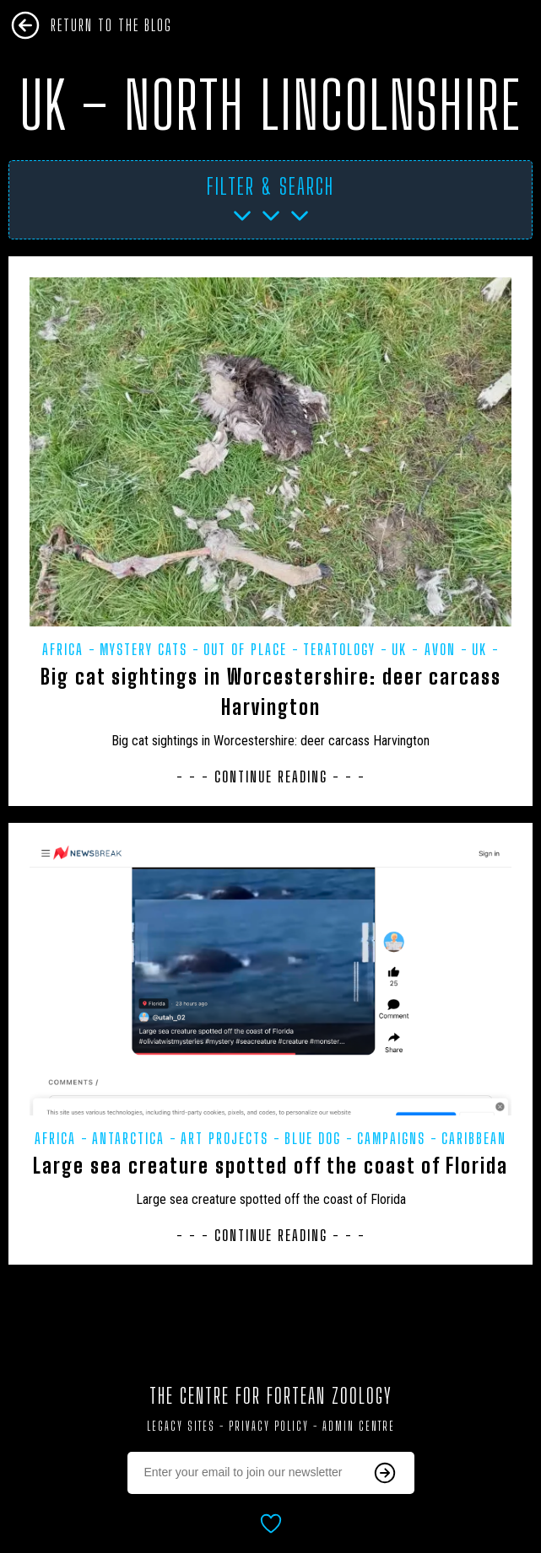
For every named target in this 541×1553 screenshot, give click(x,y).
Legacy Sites (181, 1426)
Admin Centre (358, 1426)
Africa (63, 649)
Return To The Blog (111, 25)
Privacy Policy (269, 1426)
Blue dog (312, 1138)
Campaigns (391, 1138)
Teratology (339, 649)
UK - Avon (424, 649)
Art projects (224, 1138)
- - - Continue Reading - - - (270, 776)
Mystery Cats (143, 649)
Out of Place (245, 649)
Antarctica (128, 1138)
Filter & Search (270, 186)
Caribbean (473, 1138)
